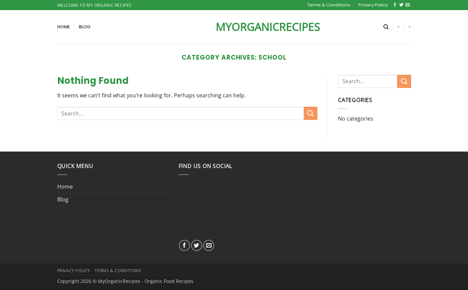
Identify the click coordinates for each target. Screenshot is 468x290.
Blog (85, 27)
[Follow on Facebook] (395, 5)
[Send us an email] (408, 5)
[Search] (385, 27)
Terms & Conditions (328, 5)
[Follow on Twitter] (401, 5)
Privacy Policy (373, 5)
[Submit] (310, 113)
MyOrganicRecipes (234, 27)
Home (63, 27)
